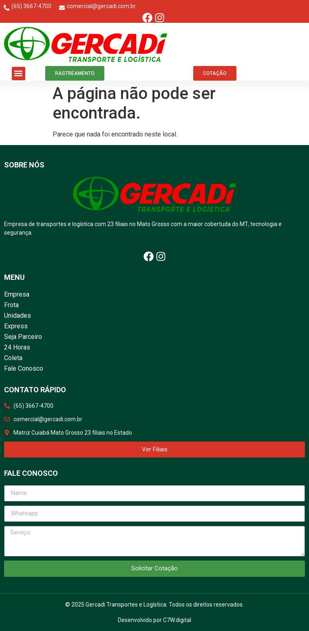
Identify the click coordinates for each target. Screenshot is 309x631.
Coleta (13, 358)
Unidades (17, 315)
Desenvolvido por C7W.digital (154, 620)
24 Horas (17, 347)
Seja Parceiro (23, 337)
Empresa (16, 294)
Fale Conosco (23, 368)
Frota (11, 305)
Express (16, 326)
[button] (18, 73)
